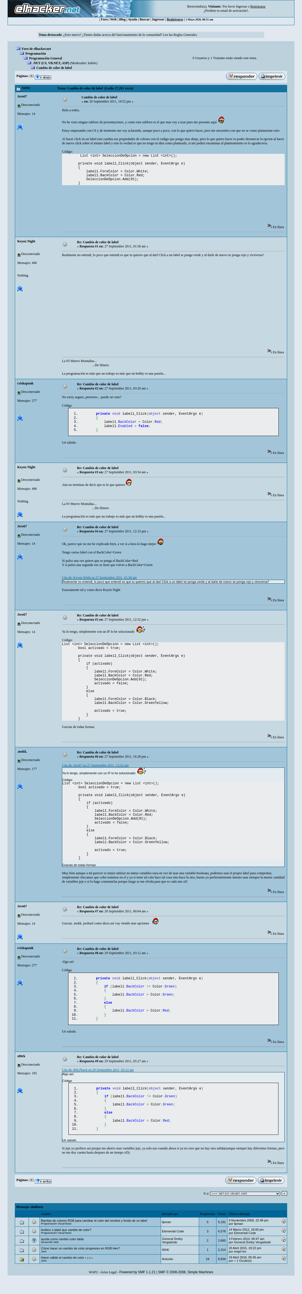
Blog (122, 19)
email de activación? (234, 11)
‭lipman (166, 1237)
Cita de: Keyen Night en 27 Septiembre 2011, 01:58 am (99, 580)
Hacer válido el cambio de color (62, 1272)
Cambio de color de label (54, 68)
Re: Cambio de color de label (97, 242)
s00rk (21, 1065)
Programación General (45, 58)
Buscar (145, 19)
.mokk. (22, 754)
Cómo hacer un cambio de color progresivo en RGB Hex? (80, 1263)
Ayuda (132, 19)
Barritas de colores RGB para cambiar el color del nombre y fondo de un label (94, 1235)
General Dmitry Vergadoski (172, 1255)
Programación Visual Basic (56, 1238)
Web (113, 19)
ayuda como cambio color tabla (62, 1254)
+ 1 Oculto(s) (243, 1275)
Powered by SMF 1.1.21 (137, 1287)
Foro (104, 19)
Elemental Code (173, 1246)
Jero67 (22, 96)
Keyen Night (26, 241)
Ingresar (241, 6)
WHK (165, 1265)
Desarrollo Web (50, 1257)
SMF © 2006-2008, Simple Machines (185, 1287)
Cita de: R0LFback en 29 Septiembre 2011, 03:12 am (98, 1079)
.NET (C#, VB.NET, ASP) (51, 63)
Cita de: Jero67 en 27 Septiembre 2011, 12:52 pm (95, 768)
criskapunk (25, 383)
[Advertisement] (164, 206)
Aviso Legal (108, 1287)
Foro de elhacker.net (36, 49)
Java (43, 1266)
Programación (36, 53)
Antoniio (167, 1274)
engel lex (240, 1266)
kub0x (92, 63)
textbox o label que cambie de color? (66, 1245)
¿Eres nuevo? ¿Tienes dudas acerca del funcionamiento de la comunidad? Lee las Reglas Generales (130, 35)
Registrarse (175, 19)
